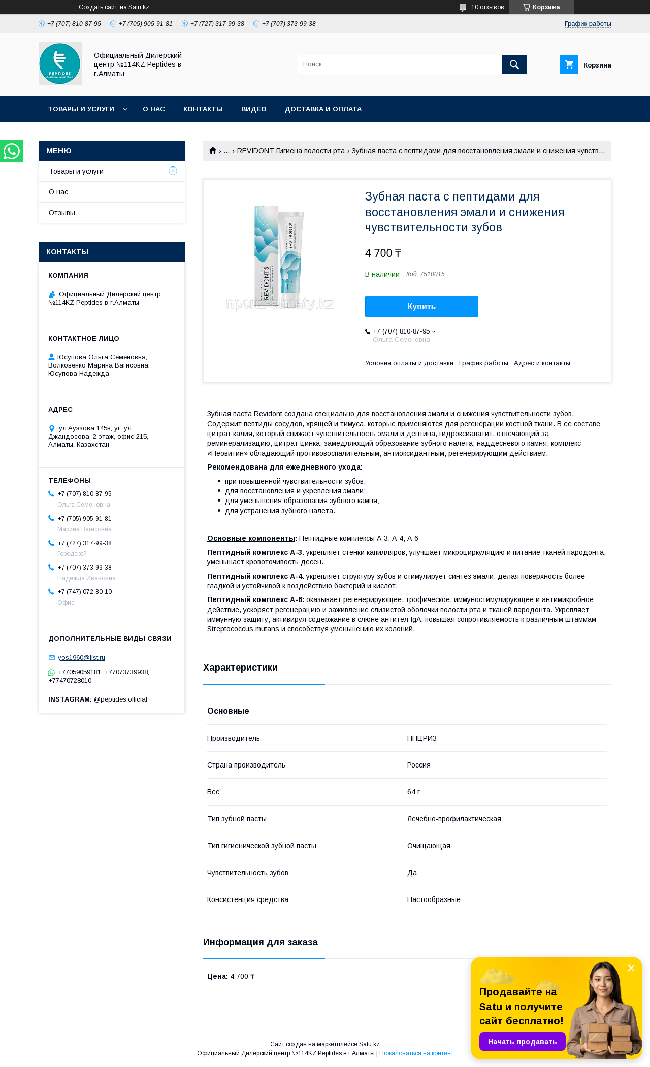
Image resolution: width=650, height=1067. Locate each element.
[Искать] (514, 64)
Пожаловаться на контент (416, 1053)
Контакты (203, 109)
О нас (154, 109)
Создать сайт (98, 7)
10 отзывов (487, 7)
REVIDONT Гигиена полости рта (291, 151)
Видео (254, 109)
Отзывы (62, 213)
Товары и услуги (81, 109)
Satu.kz (369, 1044)
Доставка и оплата (323, 109)
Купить (422, 306)
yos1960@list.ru (81, 657)
